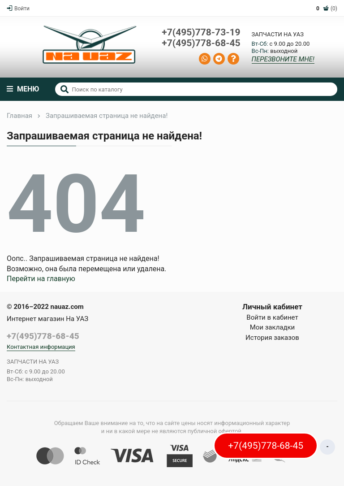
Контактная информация (41, 346)
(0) (326, 8)
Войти (18, 8)
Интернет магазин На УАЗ (47, 319)
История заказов (272, 338)
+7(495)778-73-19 (201, 32)
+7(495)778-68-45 (201, 43)
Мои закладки (272, 327)
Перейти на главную (41, 278)
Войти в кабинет (272, 317)
